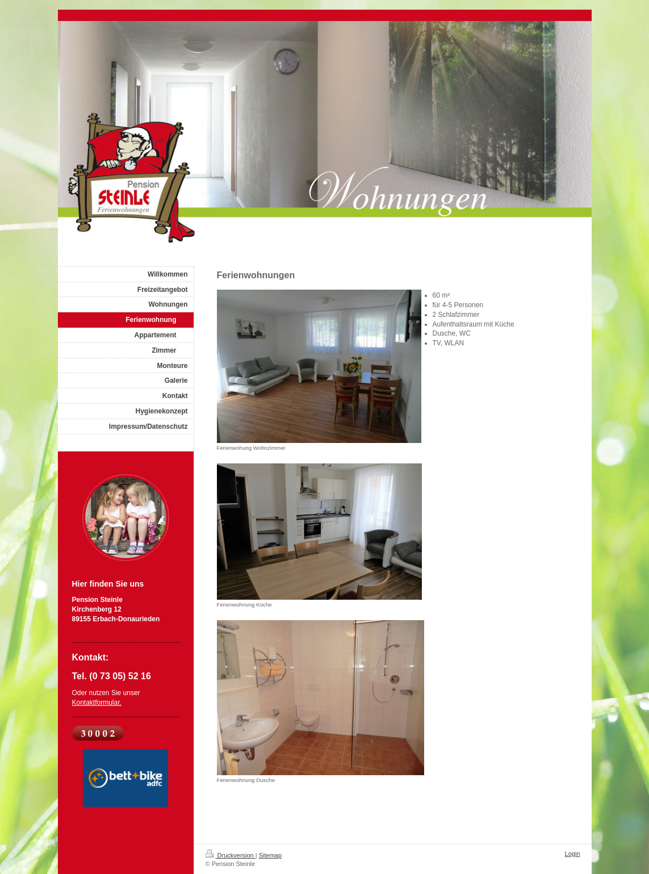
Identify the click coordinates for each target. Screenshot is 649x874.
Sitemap (270, 855)
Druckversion (231, 855)
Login (572, 853)
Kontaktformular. (97, 702)
